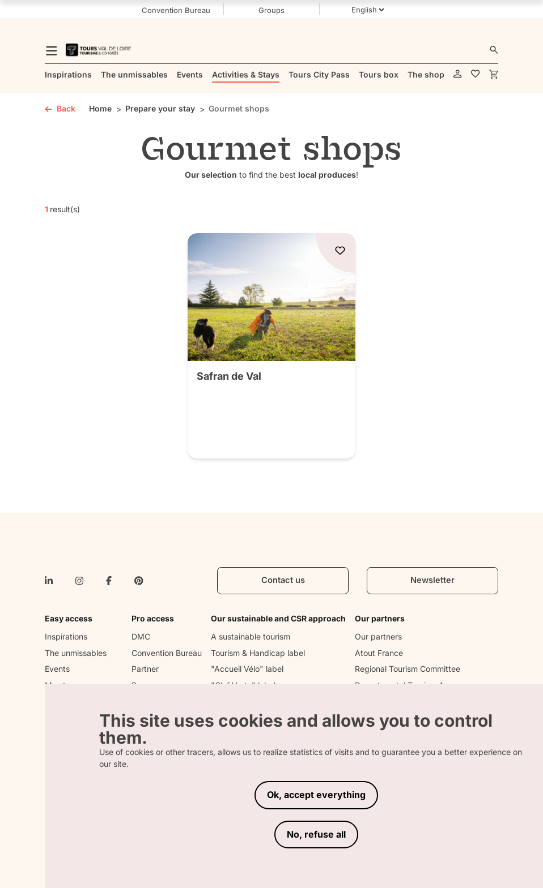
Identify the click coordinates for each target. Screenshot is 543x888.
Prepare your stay (160, 108)
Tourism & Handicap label (258, 653)
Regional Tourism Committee (407, 668)
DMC (140, 636)
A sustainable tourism (250, 636)
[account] (457, 74)
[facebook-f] (109, 580)
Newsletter (432, 580)
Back (60, 108)
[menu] (51, 50)
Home (100, 108)
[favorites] (475, 74)
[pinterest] (138, 580)
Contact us (283, 580)
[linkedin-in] (49, 580)
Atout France (379, 653)
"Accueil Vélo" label (247, 668)
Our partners (378, 636)
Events (57, 668)
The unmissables (76, 653)
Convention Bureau (166, 653)
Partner (145, 668)
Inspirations (66, 636)
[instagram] (79, 580)
